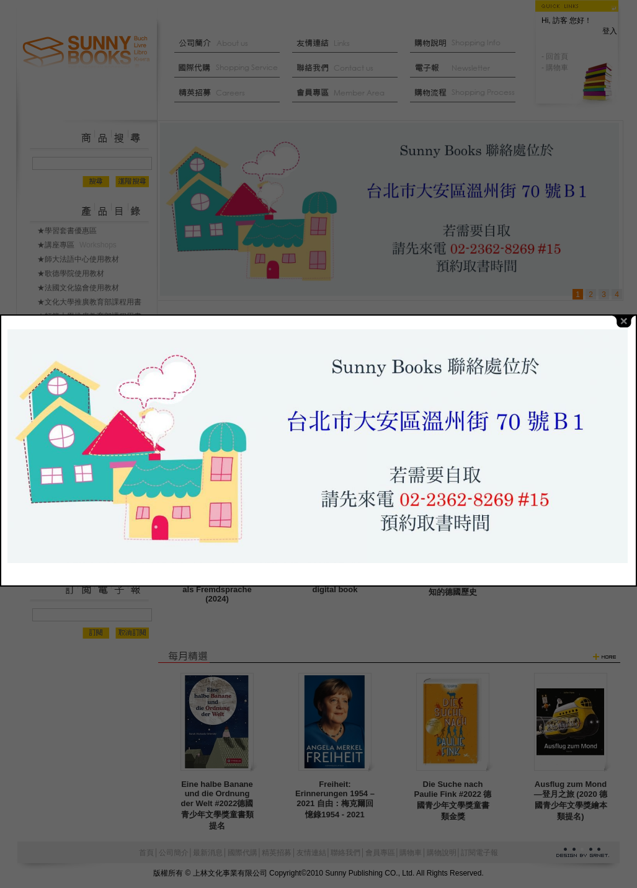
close (624, 302)
